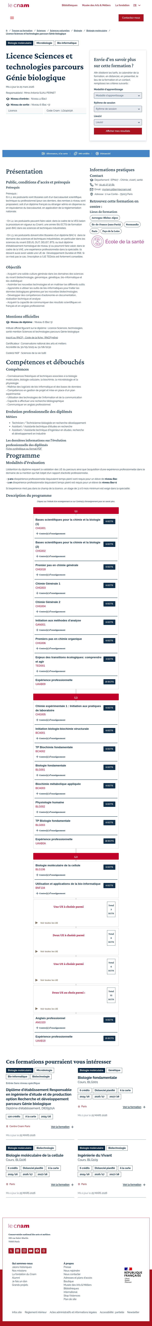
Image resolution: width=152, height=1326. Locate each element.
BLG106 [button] (40, 869)
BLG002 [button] (40, 806)
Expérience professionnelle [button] (54, 680)
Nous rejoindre (72, 1270)
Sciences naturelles (60, 30)
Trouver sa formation (22, 30)
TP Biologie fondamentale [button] (52, 820)
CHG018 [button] (40, 569)
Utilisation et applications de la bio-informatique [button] (67, 883)
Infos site (17, 1312)
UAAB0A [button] (40, 843)
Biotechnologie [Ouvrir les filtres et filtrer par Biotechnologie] (41, 1076)
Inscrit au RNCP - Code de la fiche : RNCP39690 (32, 337)
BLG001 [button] (40, 769)
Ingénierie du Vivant (95, 1155)
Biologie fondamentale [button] (50, 765)
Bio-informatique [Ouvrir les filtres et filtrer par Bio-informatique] (67, 43)
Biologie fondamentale (97, 1077)
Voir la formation (60, 1126)
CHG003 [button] (40, 587)
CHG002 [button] (40, 550)
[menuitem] (69, 5)
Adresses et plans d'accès (78, 1277)
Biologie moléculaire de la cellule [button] (57, 865)
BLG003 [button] (40, 825)
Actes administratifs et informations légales (73, 1312)
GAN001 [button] (40, 624)
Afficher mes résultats (118, 131)
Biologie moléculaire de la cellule (34, 1155)
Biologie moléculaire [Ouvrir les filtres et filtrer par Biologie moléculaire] (19, 43)
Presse (67, 1267)
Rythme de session (104, 102)
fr (6, 30)
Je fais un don (19, 1281)
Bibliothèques (71, 1288)
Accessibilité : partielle (112, 1312)
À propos (69, 1263)
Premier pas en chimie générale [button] (56, 565)
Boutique (69, 1281)
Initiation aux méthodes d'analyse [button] (58, 620)
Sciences (41, 30)
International (70, 1291)
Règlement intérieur (36, 1312)
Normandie (132, 224)
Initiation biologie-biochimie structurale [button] (62, 728)
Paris (94, 231)
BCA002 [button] (40, 751)
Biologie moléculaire (96, 30)
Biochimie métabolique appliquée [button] (58, 783)
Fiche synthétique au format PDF (24, 448)
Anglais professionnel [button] (50, 1018)
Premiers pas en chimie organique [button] (58, 638)
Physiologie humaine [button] (49, 802)
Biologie (78, 30)
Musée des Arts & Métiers (78, 1284)
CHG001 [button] (40, 528)
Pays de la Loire (111, 231)
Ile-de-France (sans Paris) (106, 224)
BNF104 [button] (40, 887)
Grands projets (20, 1284)
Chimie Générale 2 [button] (47, 602)
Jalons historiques (22, 1267)
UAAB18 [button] (40, 1040)
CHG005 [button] (40, 714)
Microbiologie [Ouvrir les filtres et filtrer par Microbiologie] (44, 43)
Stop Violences (72, 1295)
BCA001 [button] (40, 732)
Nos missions (19, 1270)
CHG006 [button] (40, 643)
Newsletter (133, 1312)
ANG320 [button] (40, 1022)
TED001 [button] (40, 665)
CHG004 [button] (40, 606)
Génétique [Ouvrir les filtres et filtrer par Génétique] (114, 1070)
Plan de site (70, 1299)
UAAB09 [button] (40, 684)
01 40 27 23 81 (106, 184)
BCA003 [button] (40, 788)
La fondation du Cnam (24, 1274)
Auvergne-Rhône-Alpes (105, 217)
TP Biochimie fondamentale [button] (54, 747)
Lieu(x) (98, 116)
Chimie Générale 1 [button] (47, 583)
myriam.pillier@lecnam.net (116, 189)
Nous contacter (72, 1274)
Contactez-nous (131, 17)
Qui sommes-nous (22, 1263)
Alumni (16, 1277)
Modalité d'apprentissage (108, 89)
